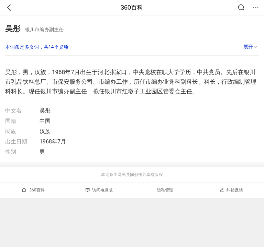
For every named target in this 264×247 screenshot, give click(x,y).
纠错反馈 (231, 189)
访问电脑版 (99, 190)
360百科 (132, 7)
